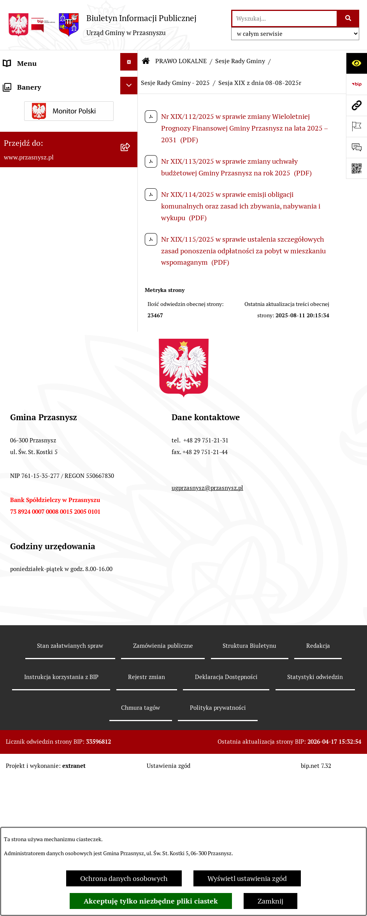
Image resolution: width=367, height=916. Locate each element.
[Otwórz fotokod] (356, 168)
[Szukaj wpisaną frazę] (348, 18)
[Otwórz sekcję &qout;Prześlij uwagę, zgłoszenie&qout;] (356, 147)
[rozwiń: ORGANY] (131, 83)
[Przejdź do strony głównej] (102, 25)
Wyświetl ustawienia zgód (247, 878)
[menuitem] (69, 131)
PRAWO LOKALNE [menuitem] (32, 105)
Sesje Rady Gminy (240, 61)
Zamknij (270, 901)
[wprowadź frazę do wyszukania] (284, 18)
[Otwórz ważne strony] (356, 126)
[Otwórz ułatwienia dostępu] (356, 63)
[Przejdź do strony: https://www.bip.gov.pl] (356, 84)
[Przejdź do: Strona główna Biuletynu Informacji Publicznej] (146, 61)
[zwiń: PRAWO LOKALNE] (131, 104)
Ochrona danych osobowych (124, 878)
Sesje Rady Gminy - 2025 (175, 83)
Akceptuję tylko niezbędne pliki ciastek (151, 901)
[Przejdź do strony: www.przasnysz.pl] (356, 105)
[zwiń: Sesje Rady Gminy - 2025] (131, 300)
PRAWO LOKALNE (181, 61)
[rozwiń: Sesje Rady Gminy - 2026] (131, 274)
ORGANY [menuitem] (18, 84)
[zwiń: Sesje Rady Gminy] (131, 182)
